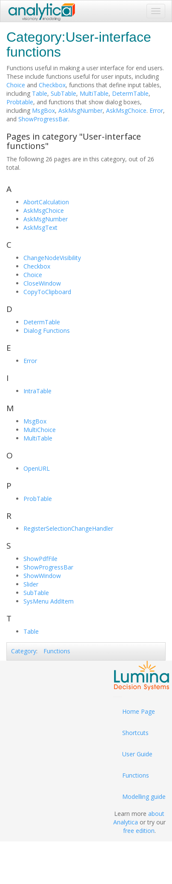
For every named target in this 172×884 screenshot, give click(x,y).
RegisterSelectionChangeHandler (68, 528)
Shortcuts (135, 733)
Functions (56, 651)
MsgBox (43, 110)
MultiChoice (39, 430)
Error (156, 110)
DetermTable (130, 93)
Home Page (138, 711)
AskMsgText (40, 227)
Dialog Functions (46, 330)
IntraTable (37, 391)
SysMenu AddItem (48, 601)
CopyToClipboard (47, 292)
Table (39, 93)
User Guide (137, 754)
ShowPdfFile (40, 559)
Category (23, 651)
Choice (15, 85)
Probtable (19, 102)
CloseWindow (42, 283)
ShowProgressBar (43, 119)
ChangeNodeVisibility (52, 258)
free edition (139, 831)
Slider (30, 584)
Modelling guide (144, 796)
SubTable (63, 93)
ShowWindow (42, 576)
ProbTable (37, 499)
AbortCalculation (46, 202)
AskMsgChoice (126, 110)
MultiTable (94, 93)
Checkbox (52, 85)
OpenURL (36, 468)
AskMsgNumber (80, 110)
